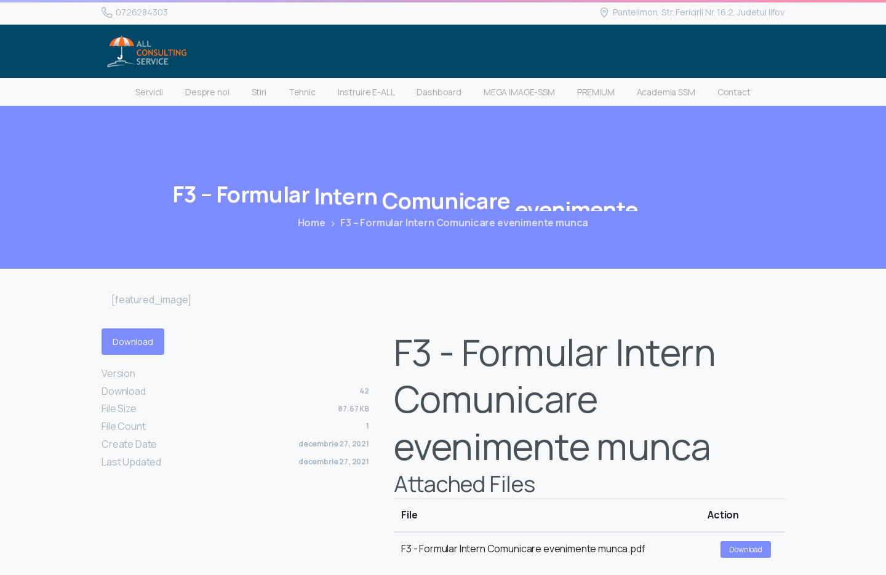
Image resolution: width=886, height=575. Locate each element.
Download (133, 341)
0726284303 (134, 12)
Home (311, 222)
